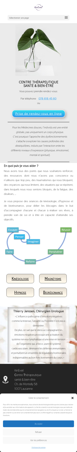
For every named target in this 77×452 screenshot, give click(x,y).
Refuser (38, 432)
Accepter (39, 423)
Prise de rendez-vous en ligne (38, 114)
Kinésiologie (20, 278)
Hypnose (20, 292)
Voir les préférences (38, 440)
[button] (72, 397)
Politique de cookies (39, 447)
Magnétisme (53, 278)
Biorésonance (53, 292)
